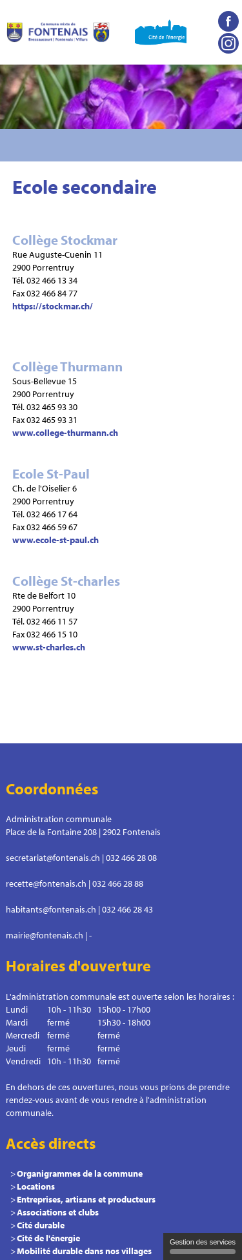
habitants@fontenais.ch (51, 909)
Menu (226, 145)
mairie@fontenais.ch (44, 935)
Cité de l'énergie (48, 1238)
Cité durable (41, 1225)
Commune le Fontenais (58, 32)
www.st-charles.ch (48, 647)
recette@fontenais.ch (46, 883)
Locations (36, 1186)
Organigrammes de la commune (80, 1173)
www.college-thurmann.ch (65, 433)
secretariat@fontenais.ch (53, 857)
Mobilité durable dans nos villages (84, 1251)
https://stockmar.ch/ (52, 306)
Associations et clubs (58, 1212)
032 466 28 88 (117, 883)
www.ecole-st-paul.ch (55, 540)
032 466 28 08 (131, 857)
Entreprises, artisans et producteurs (86, 1199)
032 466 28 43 (127, 909)
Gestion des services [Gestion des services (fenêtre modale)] (203, 1246)
